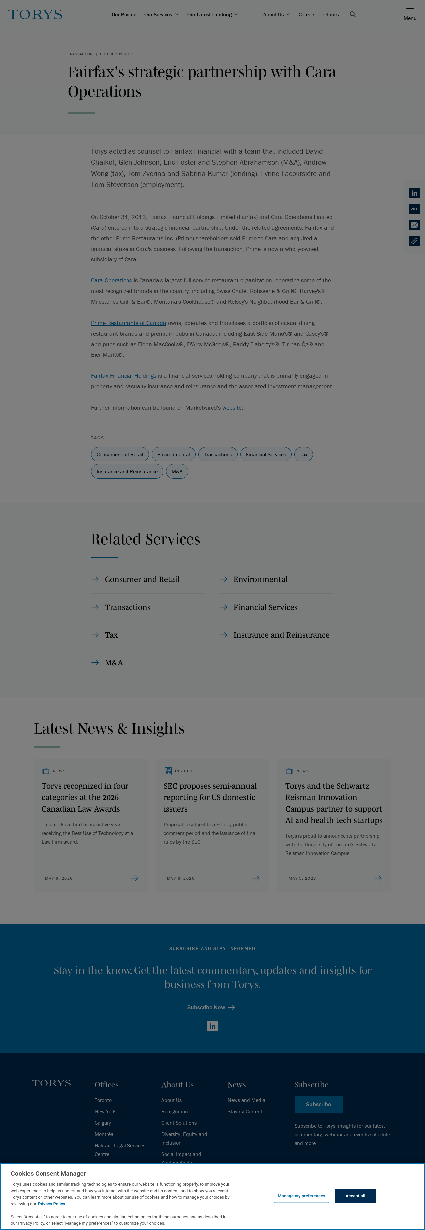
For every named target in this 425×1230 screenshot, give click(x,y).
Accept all (355, 1195)
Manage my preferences (301, 1195)
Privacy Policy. (52, 1203)
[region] (212, 1196)
